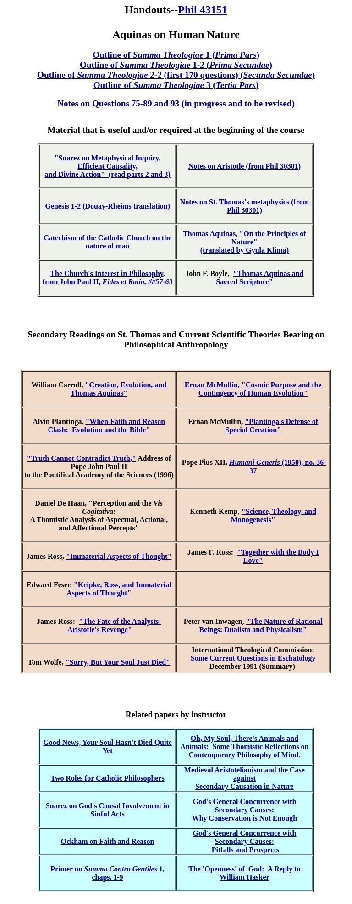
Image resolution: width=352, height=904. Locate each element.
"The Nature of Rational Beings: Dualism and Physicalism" (261, 625)
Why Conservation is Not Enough (244, 818)
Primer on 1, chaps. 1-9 (107, 873)
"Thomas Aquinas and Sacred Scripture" (259, 278)
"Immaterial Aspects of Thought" (118, 556)
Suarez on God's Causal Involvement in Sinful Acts (108, 810)
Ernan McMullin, (213, 385)
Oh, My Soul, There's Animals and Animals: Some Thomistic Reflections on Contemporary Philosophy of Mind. (244, 746)
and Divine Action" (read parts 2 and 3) (107, 174)
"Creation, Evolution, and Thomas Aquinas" (118, 389)
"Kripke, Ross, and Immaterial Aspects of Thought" (118, 589)
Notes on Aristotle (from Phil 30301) (244, 166)
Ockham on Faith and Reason (107, 841)
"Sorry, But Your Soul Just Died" (118, 662)
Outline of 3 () (176, 85)
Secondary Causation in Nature (244, 786)
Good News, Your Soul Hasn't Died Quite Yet (107, 747)
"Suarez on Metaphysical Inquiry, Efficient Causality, (108, 162)
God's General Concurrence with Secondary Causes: (244, 806)
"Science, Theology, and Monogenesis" (273, 515)
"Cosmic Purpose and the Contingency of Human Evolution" (260, 389)
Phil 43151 (202, 10)
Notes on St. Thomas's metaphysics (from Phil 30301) (244, 206)
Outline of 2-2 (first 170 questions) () (176, 75)
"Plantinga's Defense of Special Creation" (271, 426)
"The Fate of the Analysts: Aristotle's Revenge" (113, 625)
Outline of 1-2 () (176, 65)
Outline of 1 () (176, 55)
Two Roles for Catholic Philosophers (107, 778)
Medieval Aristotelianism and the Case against (244, 774)
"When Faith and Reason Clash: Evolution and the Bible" (106, 426)
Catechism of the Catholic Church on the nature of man (107, 242)
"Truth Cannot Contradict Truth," (81, 458)
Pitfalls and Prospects (245, 850)
